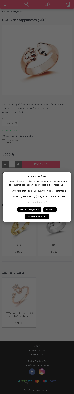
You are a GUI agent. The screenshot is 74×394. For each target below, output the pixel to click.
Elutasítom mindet (37, 216)
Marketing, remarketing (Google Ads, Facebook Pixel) (36, 196)
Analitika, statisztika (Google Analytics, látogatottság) (36, 191)
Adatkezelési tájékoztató (37, 202)
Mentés (50, 209)
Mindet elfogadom (29, 209)
